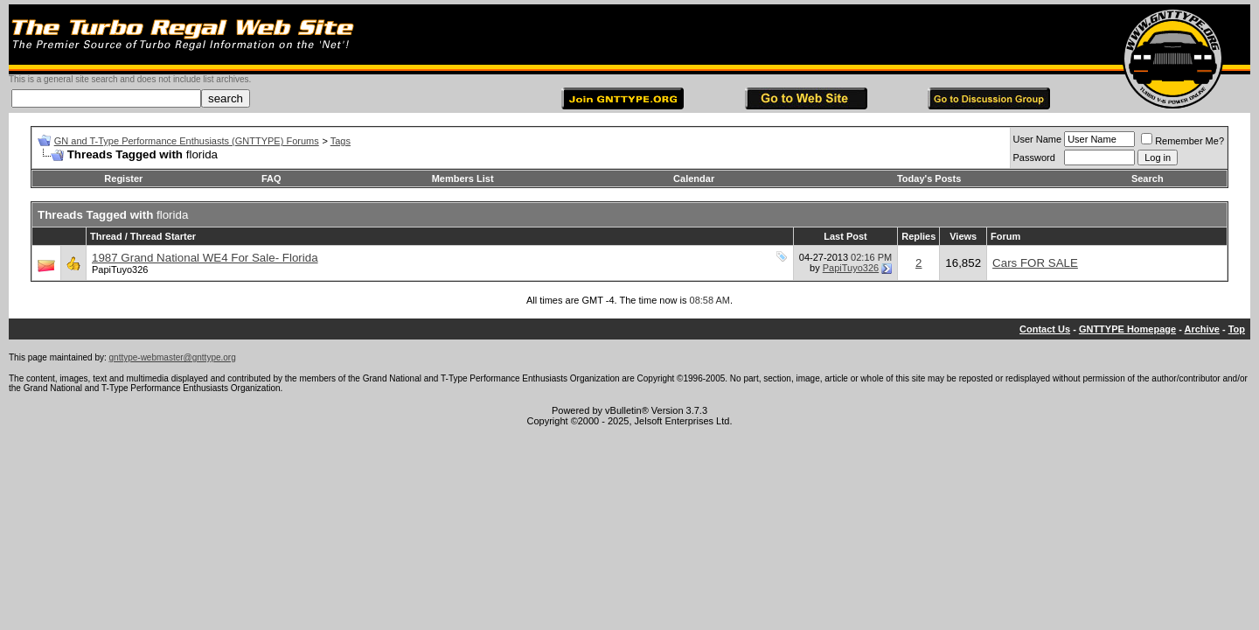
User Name (1037, 139)
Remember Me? (1182, 141)
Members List (463, 178)
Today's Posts (929, 178)
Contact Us (1044, 329)
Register (123, 178)
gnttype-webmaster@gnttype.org (172, 357)
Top (1236, 329)
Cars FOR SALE (1035, 263)
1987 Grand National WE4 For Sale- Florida (205, 257)
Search (1147, 178)
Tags (340, 141)
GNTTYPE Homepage (1127, 329)
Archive (1202, 329)
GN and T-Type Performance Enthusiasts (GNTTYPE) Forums (186, 141)
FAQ (271, 178)
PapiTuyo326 (120, 269)
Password (1034, 157)
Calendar (693, 178)
